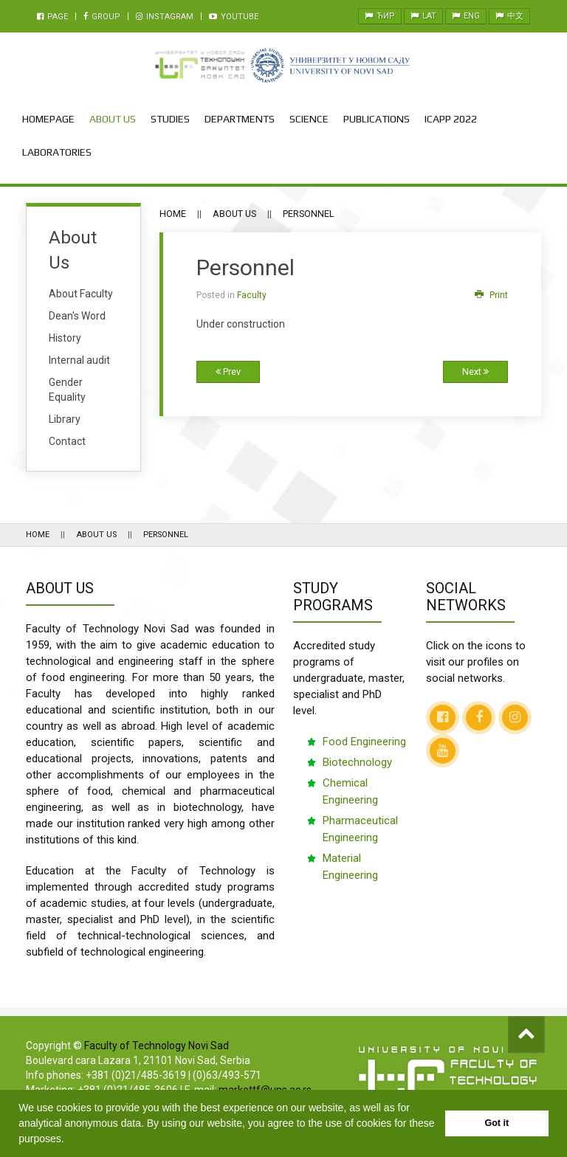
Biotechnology (357, 762)
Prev (228, 371)
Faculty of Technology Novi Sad (156, 1045)
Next (475, 371)
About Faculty (81, 294)
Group (101, 16)
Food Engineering (364, 741)
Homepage (48, 119)
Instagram (164, 16)
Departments (240, 119)
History (65, 338)
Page (52, 16)
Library (64, 419)
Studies (170, 119)
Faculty (252, 295)
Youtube (233, 16)
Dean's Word (77, 316)
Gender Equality (67, 389)
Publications (376, 119)
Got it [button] (496, 1123)
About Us (112, 119)
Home (172, 213)
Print (491, 295)
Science (309, 119)
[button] (69, 1140)
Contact (67, 441)
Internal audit (79, 360)
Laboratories (57, 152)
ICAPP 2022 (451, 119)
